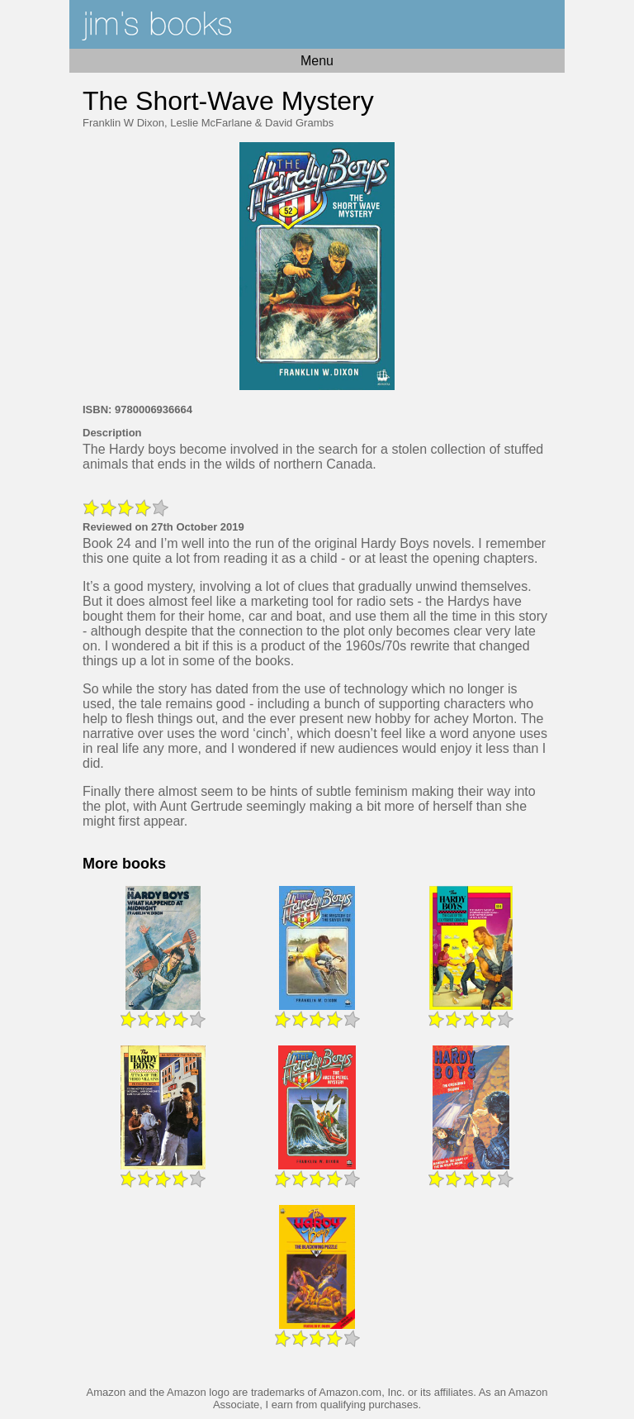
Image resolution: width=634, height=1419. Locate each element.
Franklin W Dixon (123, 123)
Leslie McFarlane (211, 123)
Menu (317, 61)
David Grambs (299, 123)
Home (317, 24)
